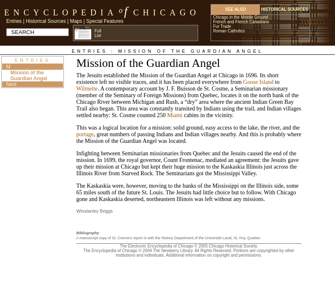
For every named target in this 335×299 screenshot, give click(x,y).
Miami (174, 115)
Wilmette (87, 89)
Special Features (105, 21)
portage (85, 134)
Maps (76, 21)
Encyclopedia (60, 12)
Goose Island (258, 82)
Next (11, 84)
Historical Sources (46, 21)
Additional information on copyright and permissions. (214, 255)
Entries (14, 21)
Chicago (166, 12)
